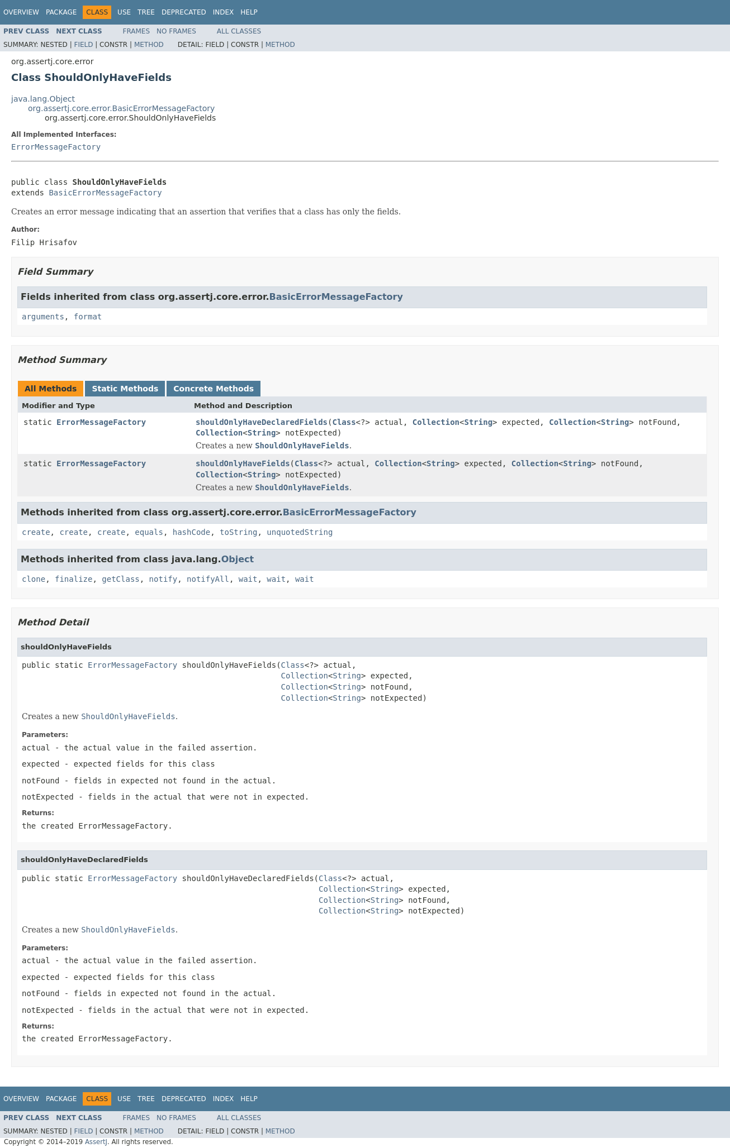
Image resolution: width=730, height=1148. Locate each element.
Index (223, 12)
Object (237, 559)
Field (83, 45)
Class (343, 422)
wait (248, 579)
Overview (21, 12)
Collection (436, 422)
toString (238, 532)
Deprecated (184, 12)
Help (249, 12)
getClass (120, 579)
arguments (43, 316)
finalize (73, 579)
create (36, 532)
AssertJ (96, 1142)
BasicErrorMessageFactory (105, 192)
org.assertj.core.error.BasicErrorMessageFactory (121, 108)
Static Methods (125, 388)
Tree (146, 12)
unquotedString (300, 532)
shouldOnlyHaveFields (243, 463)
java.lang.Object (43, 98)
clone (33, 579)
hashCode (191, 532)
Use (124, 12)
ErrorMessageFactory (56, 146)
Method (149, 45)
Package (61, 12)
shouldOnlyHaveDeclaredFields (262, 422)
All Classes (239, 31)
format (88, 316)
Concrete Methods (213, 388)
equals (149, 532)
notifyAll (208, 579)
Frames (136, 31)
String (478, 422)
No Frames (176, 31)
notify (163, 579)
